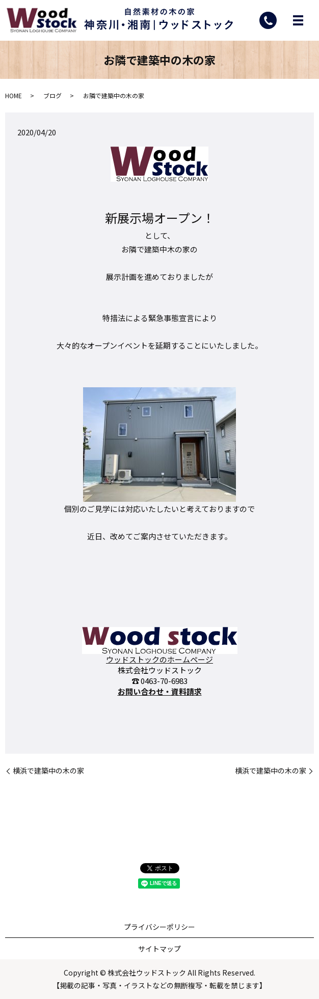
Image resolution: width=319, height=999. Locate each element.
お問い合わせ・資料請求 (160, 691)
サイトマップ (159, 949)
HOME (13, 95)
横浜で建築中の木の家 (48, 771)
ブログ (52, 95)
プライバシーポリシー (159, 927)
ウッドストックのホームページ (159, 659)
